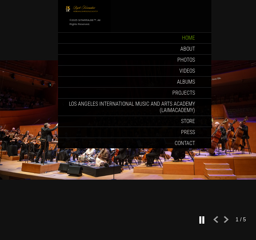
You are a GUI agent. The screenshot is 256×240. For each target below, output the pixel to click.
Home (188, 38)
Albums (186, 82)
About (187, 49)
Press (188, 132)
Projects (183, 93)
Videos (187, 71)
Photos (186, 60)
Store (188, 121)
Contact (185, 143)
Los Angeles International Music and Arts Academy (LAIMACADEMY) (132, 107)
